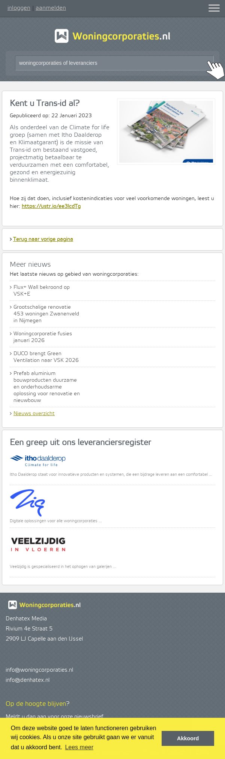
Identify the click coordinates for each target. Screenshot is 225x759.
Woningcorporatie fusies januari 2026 (43, 337)
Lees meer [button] (79, 747)
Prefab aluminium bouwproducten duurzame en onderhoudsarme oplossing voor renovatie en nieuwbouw (47, 387)
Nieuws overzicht (34, 413)
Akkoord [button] (188, 738)
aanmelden (51, 8)
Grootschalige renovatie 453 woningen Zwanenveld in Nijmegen (46, 314)
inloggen (19, 8)
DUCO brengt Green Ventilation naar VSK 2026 (46, 357)
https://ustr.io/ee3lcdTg (51, 206)
